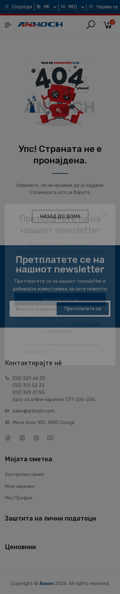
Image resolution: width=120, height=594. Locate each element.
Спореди (18, 7)
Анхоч (46, 583)
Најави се (103, 7)
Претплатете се (82, 309)
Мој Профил (18, 498)
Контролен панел (24, 474)
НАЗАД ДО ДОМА (60, 216)
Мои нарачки (19, 486)
